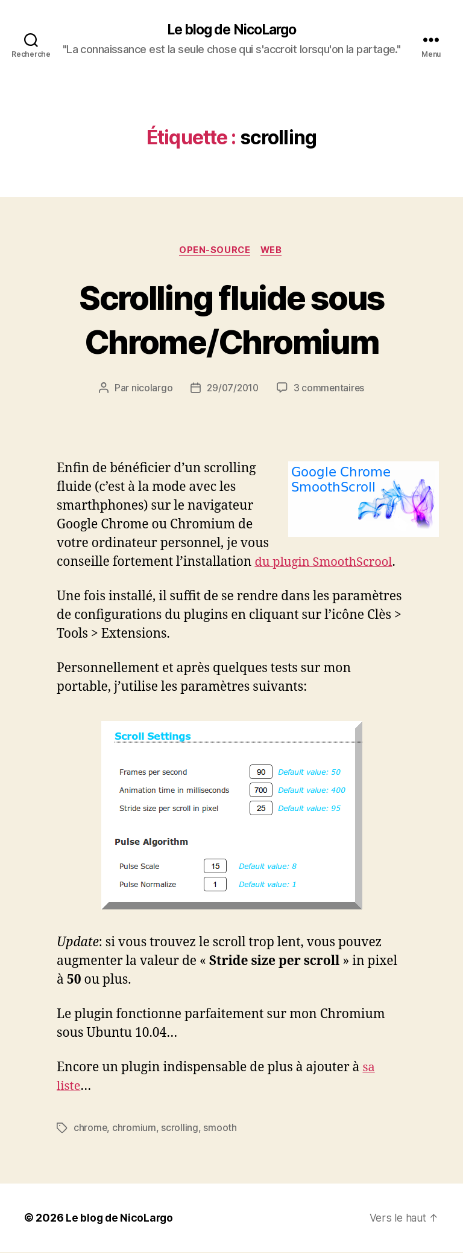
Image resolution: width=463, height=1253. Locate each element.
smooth (220, 1129)
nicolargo (150, 389)
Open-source (214, 251)
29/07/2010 (232, 389)
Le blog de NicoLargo (231, 30)
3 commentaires (330, 389)
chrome (90, 1129)
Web (273, 251)
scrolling (180, 1129)
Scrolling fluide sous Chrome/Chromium (231, 319)
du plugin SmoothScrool (326, 563)
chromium (135, 1129)
